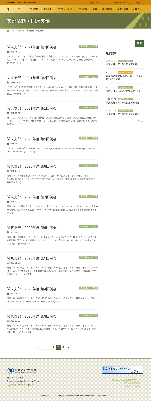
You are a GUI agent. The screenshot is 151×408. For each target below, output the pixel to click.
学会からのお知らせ (125, 72)
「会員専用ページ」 (122, 3)
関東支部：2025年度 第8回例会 (122, 102)
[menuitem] (139, 3)
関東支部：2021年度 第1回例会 (32, 108)
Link (31, 384)
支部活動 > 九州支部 (125, 111)
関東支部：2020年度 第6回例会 (32, 228)
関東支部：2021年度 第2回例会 (32, 78)
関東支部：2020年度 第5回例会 (32, 258)
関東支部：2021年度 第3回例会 (32, 47)
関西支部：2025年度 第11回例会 (123, 91)
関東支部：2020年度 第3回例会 (32, 316)
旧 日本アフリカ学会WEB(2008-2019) (126, 380)
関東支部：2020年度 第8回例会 (32, 166)
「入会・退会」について (98, 3)
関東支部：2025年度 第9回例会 (122, 64)
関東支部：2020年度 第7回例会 (32, 197)
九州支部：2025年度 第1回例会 (122, 114)
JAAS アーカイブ (133, 386)
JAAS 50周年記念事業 (131, 383)
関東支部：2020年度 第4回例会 (32, 289)
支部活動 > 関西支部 (125, 87)
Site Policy (23, 384)
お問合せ (12, 384)
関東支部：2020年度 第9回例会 (32, 139)
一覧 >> (139, 121)
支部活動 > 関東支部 (125, 61)
